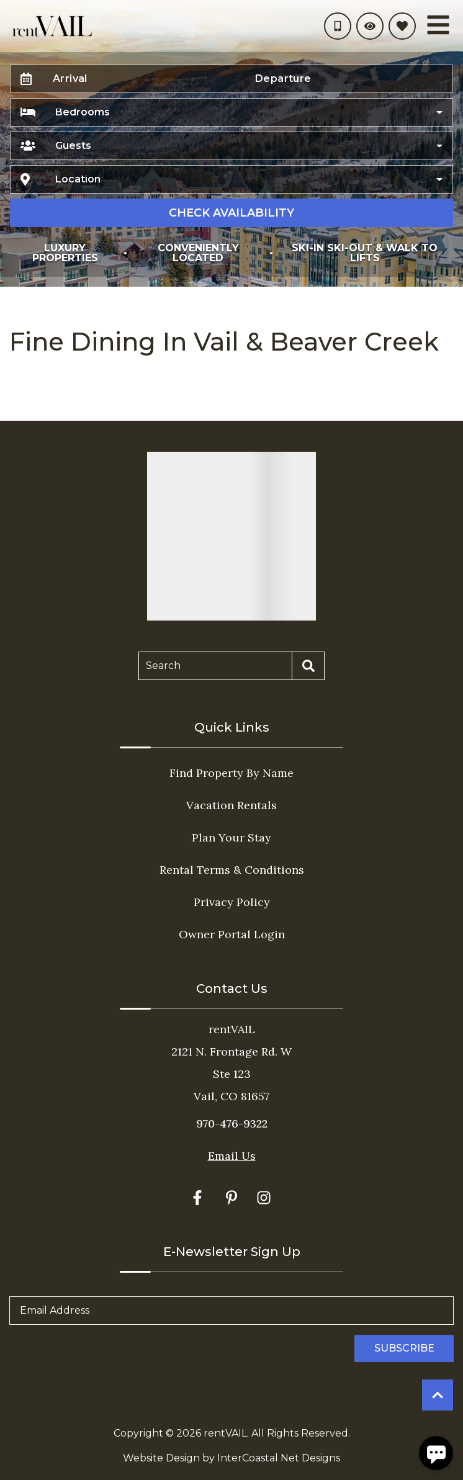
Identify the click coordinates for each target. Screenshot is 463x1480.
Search (163, 665)
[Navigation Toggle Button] (438, 24)
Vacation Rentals (231, 805)
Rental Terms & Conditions (232, 870)
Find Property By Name (231, 773)
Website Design (161, 1458)
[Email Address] (231, 1310)
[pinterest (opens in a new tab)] (231, 1198)
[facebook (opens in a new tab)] (199, 1198)
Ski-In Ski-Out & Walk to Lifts (365, 253)
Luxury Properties (65, 253)
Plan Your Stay (231, 837)
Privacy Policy (232, 902)
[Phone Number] (337, 26)
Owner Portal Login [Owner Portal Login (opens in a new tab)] (232, 934)
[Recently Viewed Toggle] (370, 26)
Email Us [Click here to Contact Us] (232, 1156)
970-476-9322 (231, 1123)
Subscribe (404, 1348)
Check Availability (231, 213)
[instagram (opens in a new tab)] (264, 1198)
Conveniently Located (198, 253)
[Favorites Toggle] (402, 26)
